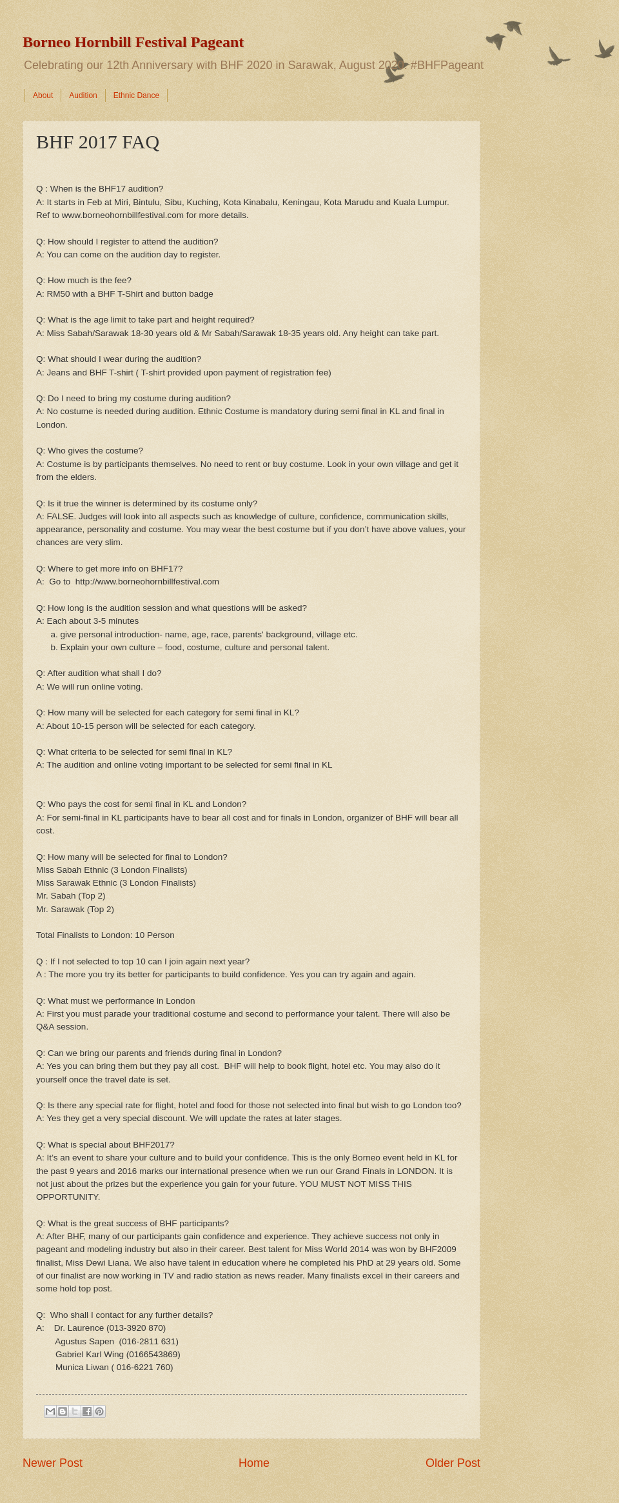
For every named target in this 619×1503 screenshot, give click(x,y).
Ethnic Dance (136, 95)
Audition (83, 95)
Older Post (453, 1463)
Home (254, 1463)
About (43, 95)
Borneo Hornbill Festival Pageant (133, 42)
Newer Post (53, 1463)
